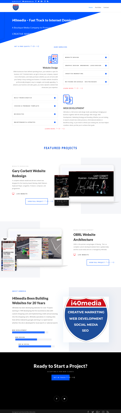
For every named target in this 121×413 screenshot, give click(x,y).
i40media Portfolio (45, 45)
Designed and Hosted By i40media (23, 410)
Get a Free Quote (22, 45)
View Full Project (34, 200)
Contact (106, 7)
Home (91, 7)
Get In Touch (59, 376)
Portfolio (98, 7)
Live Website (20, 192)
